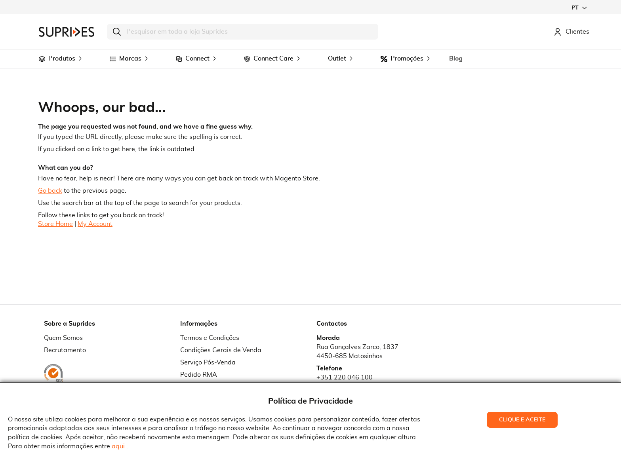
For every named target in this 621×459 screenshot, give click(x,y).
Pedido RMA (198, 375)
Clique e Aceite (522, 420)
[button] (579, 7)
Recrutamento (65, 350)
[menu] (310, 58)
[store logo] (66, 32)
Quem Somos (63, 338)
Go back (50, 191)
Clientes (571, 31)
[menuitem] (42, 59)
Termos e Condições (209, 338)
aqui (118, 446)
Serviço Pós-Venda (208, 362)
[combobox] (242, 32)
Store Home (55, 224)
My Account (95, 224)
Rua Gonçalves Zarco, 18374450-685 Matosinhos (357, 351)
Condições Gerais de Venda (220, 350)
